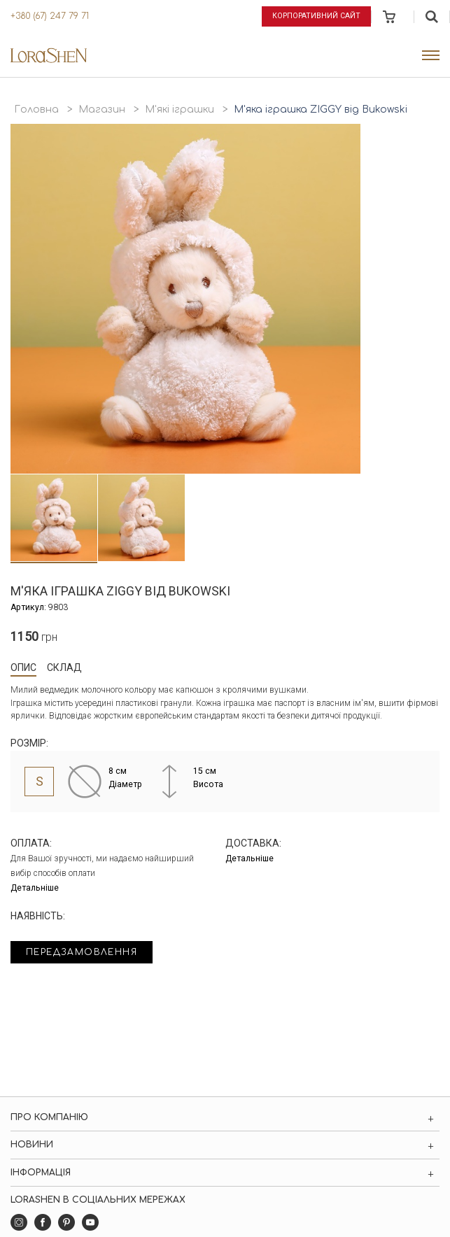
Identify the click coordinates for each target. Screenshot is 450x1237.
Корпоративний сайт (316, 15)
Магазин (101, 109)
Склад (64, 667)
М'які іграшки (179, 109)
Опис (23, 667)
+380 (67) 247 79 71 (49, 16)
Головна (36, 109)
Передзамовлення (81, 952)
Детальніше (34, 888)
